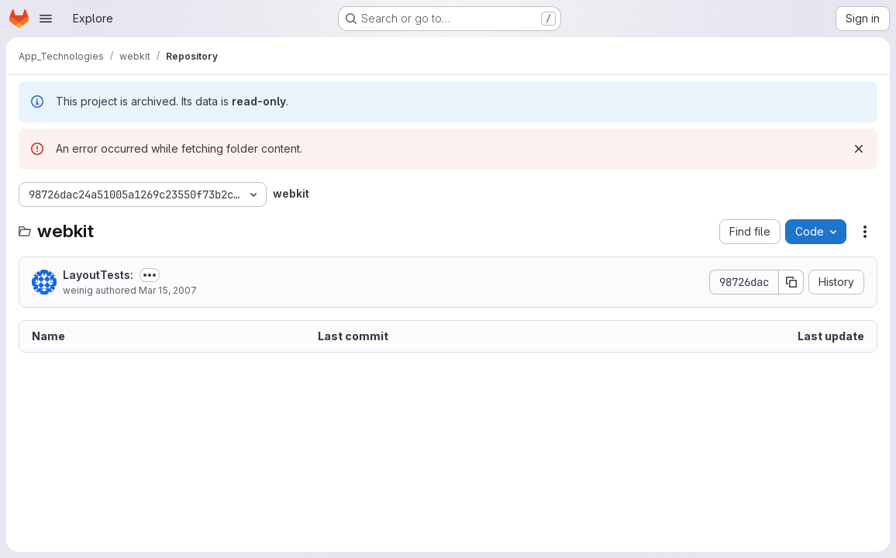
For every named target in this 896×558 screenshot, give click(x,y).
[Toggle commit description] (150, 275)
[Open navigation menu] (45, 18)
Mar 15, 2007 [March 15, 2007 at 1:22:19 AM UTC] (168, 290)
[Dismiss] (858, 149)
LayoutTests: (98, 274)
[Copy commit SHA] (791, 282)
